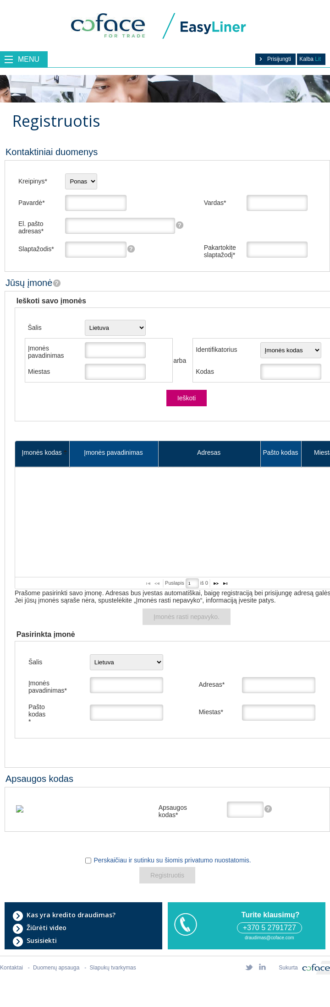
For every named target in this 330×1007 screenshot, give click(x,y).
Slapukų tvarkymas (113, 967)
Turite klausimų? (269, 915)
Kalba (310, 59)
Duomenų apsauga (56, 967)
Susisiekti (34, 940)
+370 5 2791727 (269, 928)
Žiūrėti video (39, 927)
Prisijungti (274, 59)
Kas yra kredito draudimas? (64, 915)
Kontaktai (11, 967)
